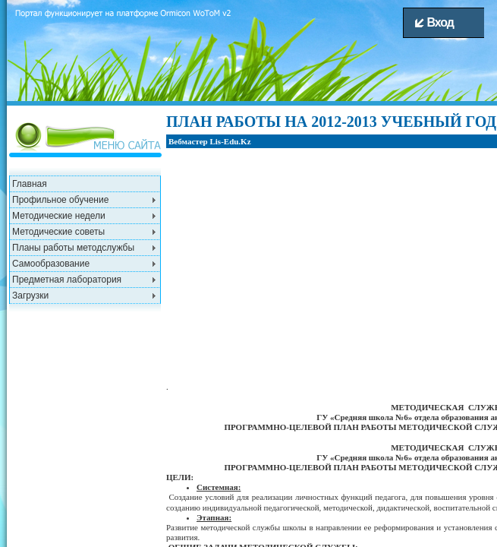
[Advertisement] (86, 403)
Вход (434, 22)
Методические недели (58, 215)
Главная (29, 184)
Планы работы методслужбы (73, 247)
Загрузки (30, 295)
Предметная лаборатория (66, 279)
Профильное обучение (60, 199)
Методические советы (58, 231)
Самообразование (51, 263)
